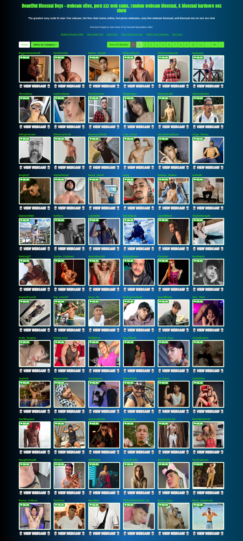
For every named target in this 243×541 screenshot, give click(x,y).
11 (200, 44)
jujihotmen (129, 385)
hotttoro (58, 200)
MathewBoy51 (131, 53)
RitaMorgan (130, 90)
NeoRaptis (198, 237)
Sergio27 (24, 164)
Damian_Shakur (167, 164)
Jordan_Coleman (64, 237)
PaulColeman (200, 422)
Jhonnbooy (25, 90)
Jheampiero (95, 348)
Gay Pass (177, 34)
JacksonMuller (97, 385)
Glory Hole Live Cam (132, 34)
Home (24, 44)
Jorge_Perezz (200, 127)
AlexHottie (164, 422)
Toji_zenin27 (61, 274)
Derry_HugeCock (202, 459)
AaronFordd (130, 422)
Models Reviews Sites (72, 34)
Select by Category (45, 44)
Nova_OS (93, 274)
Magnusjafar (61, 348)
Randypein (60, 385)
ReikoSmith (130, 348)
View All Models (118, 44)
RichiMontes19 (201, 385)
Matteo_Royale (97, 53)
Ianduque (198, 53)
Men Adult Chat (95, 34)
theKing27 (25, 237)
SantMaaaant (26, 385)
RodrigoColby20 (132, 274)
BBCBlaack (129, 200)
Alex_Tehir (198, 274)
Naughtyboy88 (27, 422)
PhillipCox (94, 311)
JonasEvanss (200, 311)
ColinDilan (198, 348)
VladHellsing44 (201, 200)
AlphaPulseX (61, 164)
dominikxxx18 (96, 237)
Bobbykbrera (130, 237)
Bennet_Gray (165, 311)
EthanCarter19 (62, 127)
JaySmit (23, 348)
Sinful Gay (112, 34)
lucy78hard (129, 311)
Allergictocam (27, 127)
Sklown (58, 422)
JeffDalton (94, 422)
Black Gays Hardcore (157, 34)
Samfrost (59, 459)
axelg (126, 164)
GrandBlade (165, 274)
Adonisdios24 (200, 90)
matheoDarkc (62, 90)
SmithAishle (61, 53)
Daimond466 (26, 200)
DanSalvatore (96, 90)
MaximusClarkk (97, 127)
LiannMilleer (165, 200)
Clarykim (163, 237)
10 (193, 44)
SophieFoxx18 (27, 274)
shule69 (197, 164)
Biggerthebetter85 (29, 53)
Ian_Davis (163, 348)
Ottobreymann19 (168, 53)
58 (214, 44)
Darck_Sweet (96, 164)
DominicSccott (166, 385)
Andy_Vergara (27, 311)
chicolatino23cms (168, 127)
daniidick (93, 459)
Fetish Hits (152, 536)
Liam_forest (130, 127)
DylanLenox (61, 311)
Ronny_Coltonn (28, 459)
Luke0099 (94, 200)
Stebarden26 (165, 90)
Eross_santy (165, 459)
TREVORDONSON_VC (136, 459)
